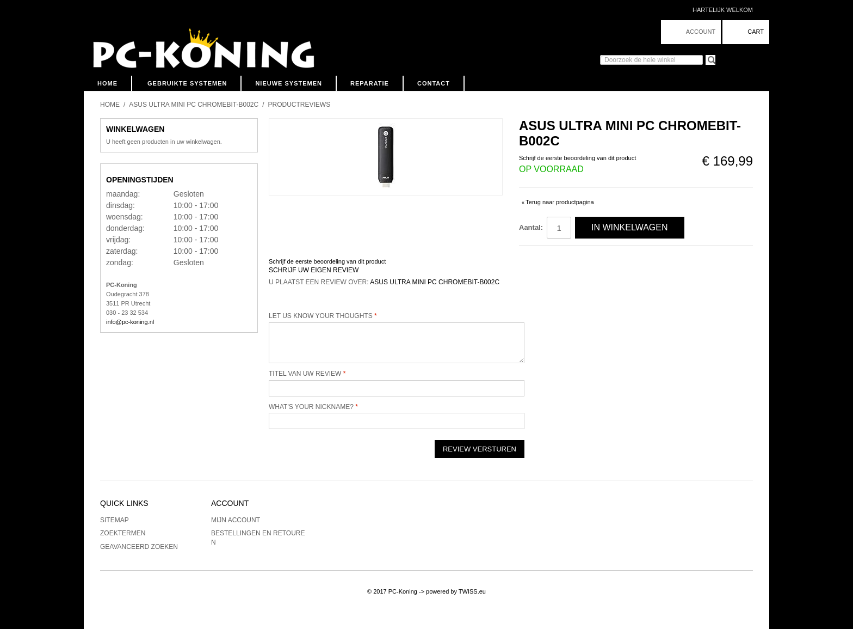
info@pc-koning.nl (130, 322)
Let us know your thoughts (321, 316)
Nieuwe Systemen (288, 83)
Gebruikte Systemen (187, 83)
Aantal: (531, 227)
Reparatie (369, 83)
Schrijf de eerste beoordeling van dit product (577, 158)
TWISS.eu (472, 591)
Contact (433, 83)
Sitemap (114, 520)
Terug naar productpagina (558, 202)
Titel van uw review (305, 373)
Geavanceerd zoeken (139, 547)
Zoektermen (122, 533)
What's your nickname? (311, 407)
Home (107, 83)
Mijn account (235, 520)
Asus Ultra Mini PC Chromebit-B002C (193, 104)
